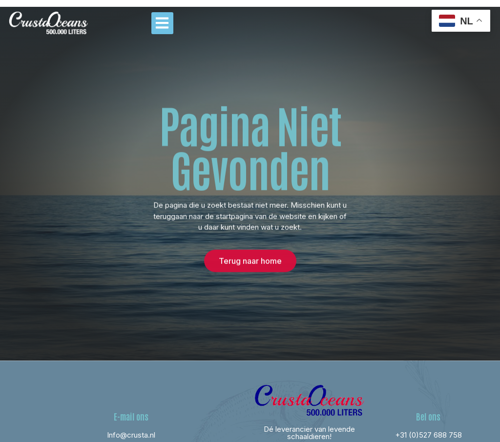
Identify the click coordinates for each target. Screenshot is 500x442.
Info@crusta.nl (131, 435)
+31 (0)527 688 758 (428, 435)
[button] (162, 23)
